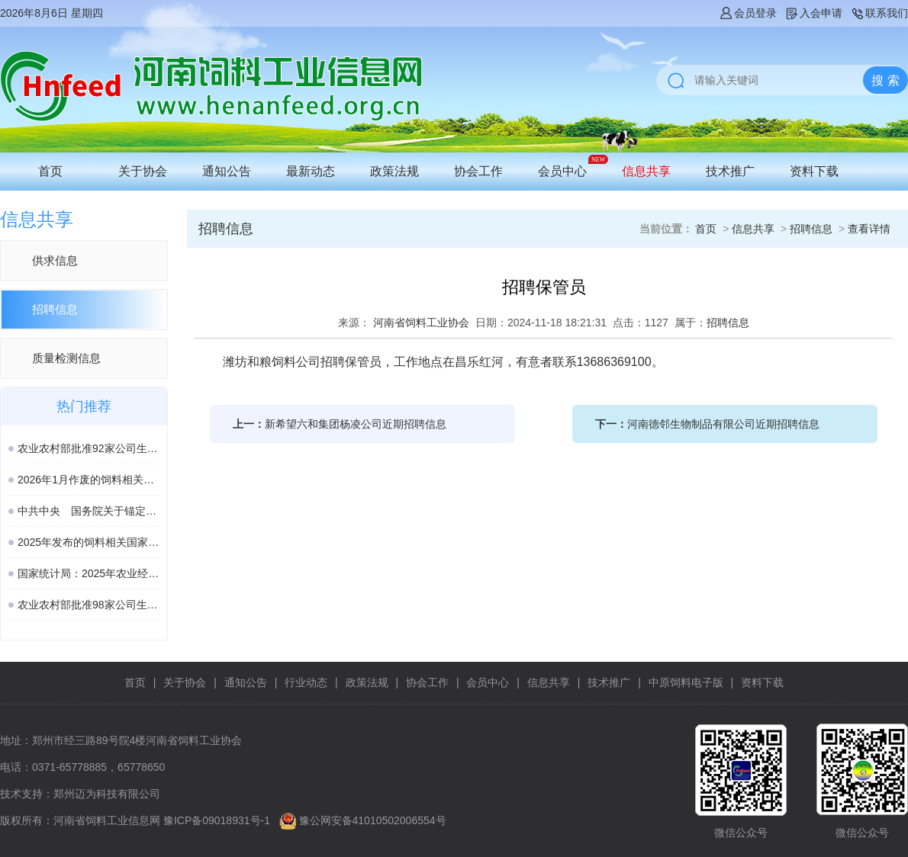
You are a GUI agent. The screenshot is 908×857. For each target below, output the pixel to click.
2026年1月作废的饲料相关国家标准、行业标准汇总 (88, 479)
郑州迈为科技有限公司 (106, 794)
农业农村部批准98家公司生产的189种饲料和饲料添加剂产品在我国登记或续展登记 (88, 605)
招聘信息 (55, 309)
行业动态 (306, 682)
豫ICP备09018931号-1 (216, 820)
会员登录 (748, 13)
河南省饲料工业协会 (421, 322)
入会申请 (813, 13)
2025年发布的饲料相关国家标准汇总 (88, 542)
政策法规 (394, 171)
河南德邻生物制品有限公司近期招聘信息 (723, 424)
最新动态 (310, 171)
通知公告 (226, 171)
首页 (50, 171)
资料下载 (814, 171)
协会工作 (478, 171)
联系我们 (879, 13)
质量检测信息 (66, 357)
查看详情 (869, 229)
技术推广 (730, 171)
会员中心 (562, 171)
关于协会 (142, 171)
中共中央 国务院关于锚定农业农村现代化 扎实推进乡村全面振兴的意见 (88, 511)
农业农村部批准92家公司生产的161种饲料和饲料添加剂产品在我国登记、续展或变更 (88, 448)
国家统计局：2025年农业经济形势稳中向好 (88, 573)
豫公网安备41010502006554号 (372, 820)
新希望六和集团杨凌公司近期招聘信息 (355, 424)
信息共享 (646, 171)
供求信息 (55, 260)
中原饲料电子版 (686, 682)
